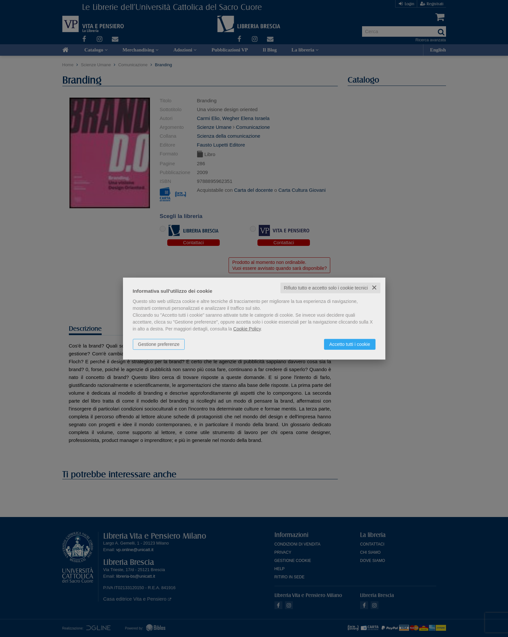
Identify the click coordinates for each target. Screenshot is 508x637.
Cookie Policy (247, 328)
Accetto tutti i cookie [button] (349, 344)
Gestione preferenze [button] (159, 344)
